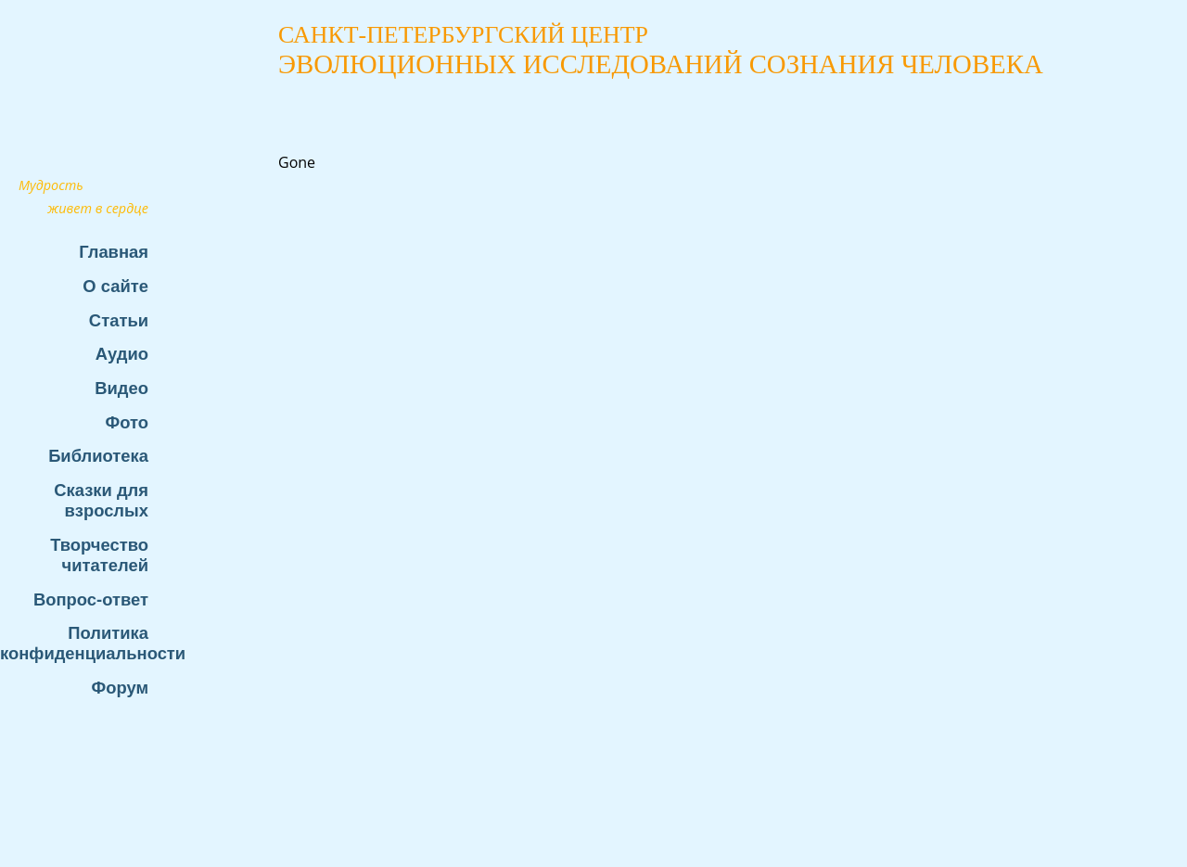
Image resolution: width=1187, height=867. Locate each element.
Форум (119, 687)
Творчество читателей (99, 555)
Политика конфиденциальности (83, 643)
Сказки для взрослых (101, 500)
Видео (121, 388)
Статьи (118, 320)
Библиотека (98, 455)
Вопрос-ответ (90, 599)
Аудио (122, 353)
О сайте (115, 286)
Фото (127, 422)
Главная (113, 251)
